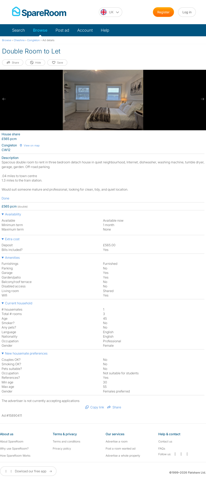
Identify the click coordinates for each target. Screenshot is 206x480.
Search (18, 30)
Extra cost (12, 239)
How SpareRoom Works (15, 455)
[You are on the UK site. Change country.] (110, 12)
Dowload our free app (28, 471)
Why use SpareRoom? (14, 448)
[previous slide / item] (4, 99)
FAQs (161, 448)
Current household (18, 303)
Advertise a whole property (123, 455)
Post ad (62, 30)
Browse (40, 30)
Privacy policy (62, 448)
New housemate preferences (26, 353)
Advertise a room (117, 441)
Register (163, 12)
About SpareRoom (11, 441)
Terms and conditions (66, 441)
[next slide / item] (202, 99)
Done (5, 198)
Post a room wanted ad (120, 448)
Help (105, 30)
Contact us (165, 441)
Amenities (12, 258)
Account (85, 30)
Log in (187, 12)
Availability (13, 214)
